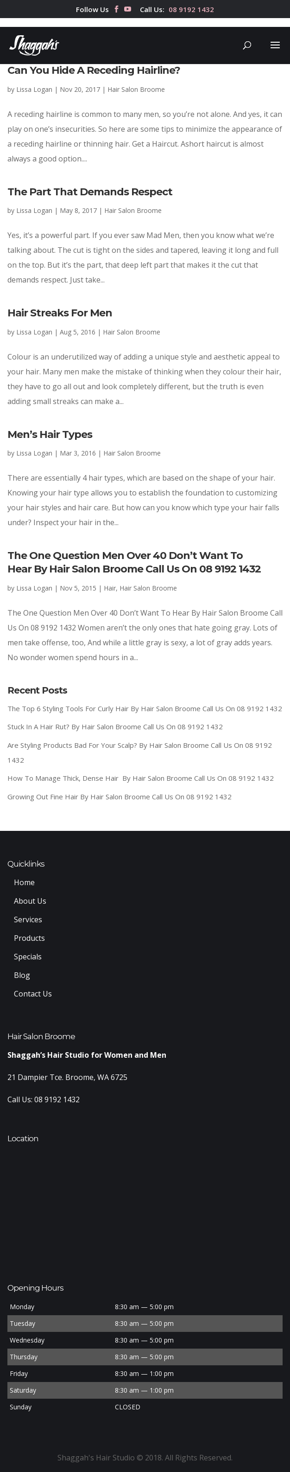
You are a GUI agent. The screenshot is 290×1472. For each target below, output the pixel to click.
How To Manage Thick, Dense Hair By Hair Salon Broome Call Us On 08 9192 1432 (140, 778)
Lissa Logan (34, 89)
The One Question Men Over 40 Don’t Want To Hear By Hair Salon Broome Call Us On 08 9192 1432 (134, 562)
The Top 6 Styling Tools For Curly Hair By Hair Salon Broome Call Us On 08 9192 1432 (144, 708)
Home (24, 882)
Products (29, 938)
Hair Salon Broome (136, 89)
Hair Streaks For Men (59, 313)
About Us (30, 901)
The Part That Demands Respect (89, 192)
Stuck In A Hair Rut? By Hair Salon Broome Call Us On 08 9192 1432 (115, 726)
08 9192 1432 (191, 10)
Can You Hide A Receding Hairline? (93, 70)
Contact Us (33, 994)
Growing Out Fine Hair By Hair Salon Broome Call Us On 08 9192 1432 (119, 796)
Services (28, 919)
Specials (28, 956)
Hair (110, 588)
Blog (22, 975)
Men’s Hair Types (49, 434)
